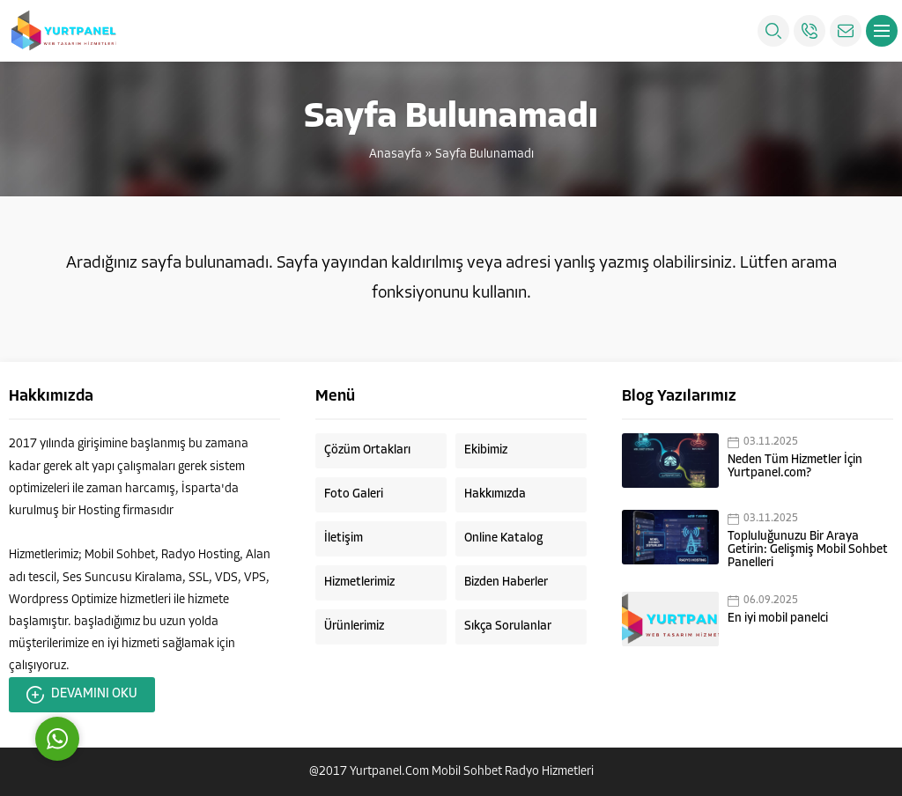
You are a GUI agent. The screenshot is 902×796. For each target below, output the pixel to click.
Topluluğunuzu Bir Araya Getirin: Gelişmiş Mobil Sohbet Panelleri (808, 550)
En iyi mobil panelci (778, 618)
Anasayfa (395, 154)
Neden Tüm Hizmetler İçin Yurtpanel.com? (795, 466)
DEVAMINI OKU (81, 695)
